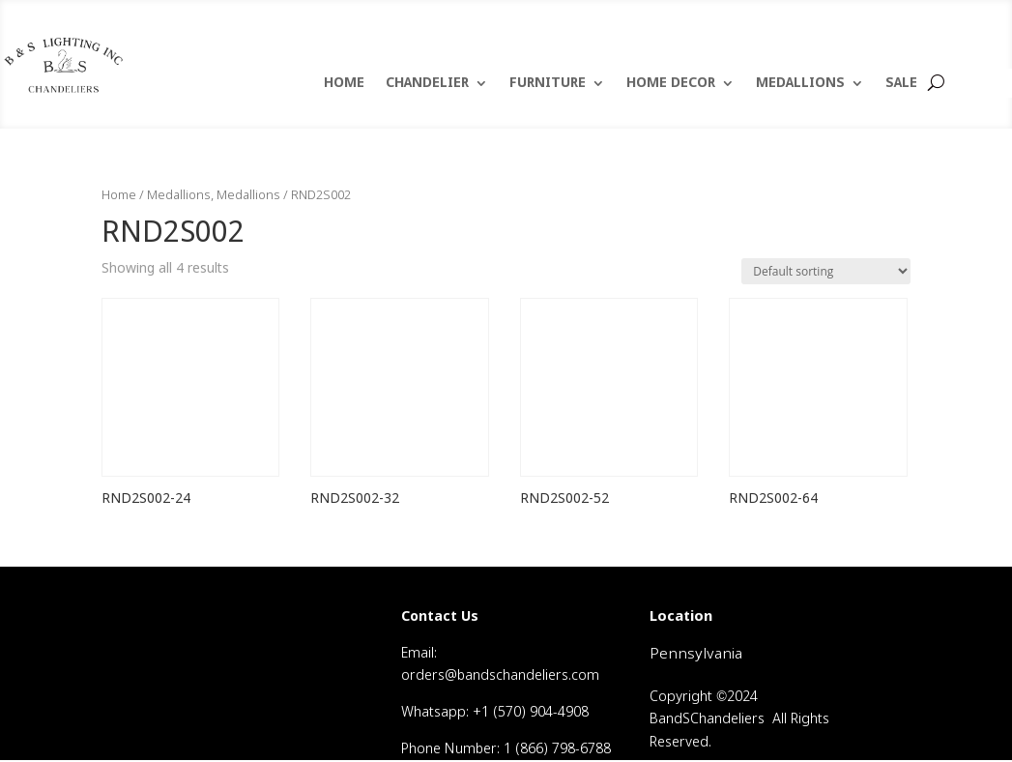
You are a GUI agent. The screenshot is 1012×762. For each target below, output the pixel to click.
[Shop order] (826, 271)
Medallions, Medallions (213, 196)
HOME (344, 84)
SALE (901, 84)
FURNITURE (547, 84)
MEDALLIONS (800, 84)
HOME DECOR (670, 84)
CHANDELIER (427, 84)
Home (118, 196)
